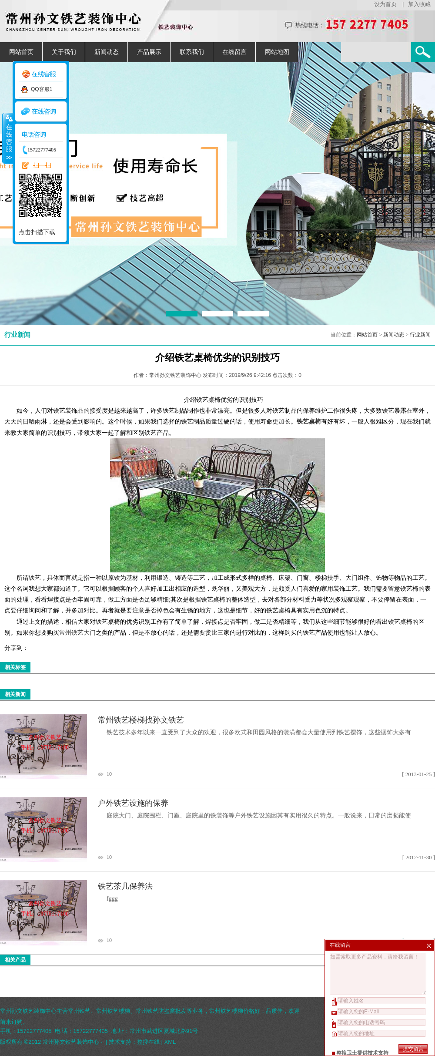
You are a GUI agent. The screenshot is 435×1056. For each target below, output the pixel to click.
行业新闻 (420, 335)
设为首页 (385, 4)
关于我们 (64, 52)
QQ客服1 (41, 89)
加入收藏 (419, 4)
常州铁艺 (79, 1011)
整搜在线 (148, 1042)
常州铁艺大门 (77, 632)
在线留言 (234, 52)
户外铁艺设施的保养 (133, 803)
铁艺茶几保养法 (125, 886)
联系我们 (192, 52)
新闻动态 (106, 52)
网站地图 (277, 52)
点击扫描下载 (37, 232)
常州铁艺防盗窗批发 (161, 1011)
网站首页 (21, 52)
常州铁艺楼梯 (113, 1011)
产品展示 (149, 52)
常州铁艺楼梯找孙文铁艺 (141, 720)
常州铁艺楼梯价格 (231, 1011)
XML (170, 1042)
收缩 (7, 138)
